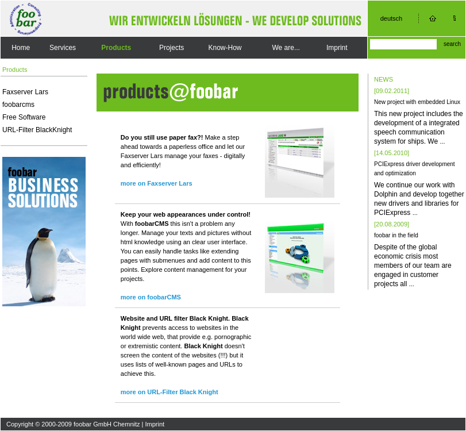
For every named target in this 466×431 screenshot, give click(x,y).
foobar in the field (396, 235)
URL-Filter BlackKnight (37, 130)
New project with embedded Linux (417, 102)
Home (20, 48)
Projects (171, 48)
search (452, 44)
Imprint (337, 48)
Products (116, 48)
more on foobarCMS (151, 297)
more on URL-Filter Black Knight (169, 391)
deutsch (391, 18)
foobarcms (18, 105)
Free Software (23, 117)
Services (62, 48)
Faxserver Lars (25, 92)
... (442, 141)
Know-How (224, 48)
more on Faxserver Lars (156, 183)
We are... (285, 48)
